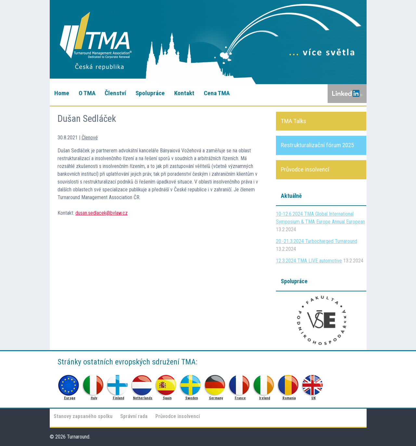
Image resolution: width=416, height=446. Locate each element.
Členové (90, 137)
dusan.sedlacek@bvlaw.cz (101, 213)
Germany (216, 383)
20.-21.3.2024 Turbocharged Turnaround (316, 241)
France (240, 383)
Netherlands (143, 383)
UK (313, 383)
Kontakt (184, 93)
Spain (167, 383)
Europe (70, 383)
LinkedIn (347, 93)
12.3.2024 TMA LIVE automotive (309, 261)
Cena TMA (217, 93)
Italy (94, 383)
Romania (289, 383)
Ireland (265, 383)
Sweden (191, 383)
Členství (115, 93)
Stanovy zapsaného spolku (83, 416)
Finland (118, 383)
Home (61, 93)
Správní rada (134, 416)
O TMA (87, 93)
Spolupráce (150, 93)
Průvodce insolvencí (177, 416)
